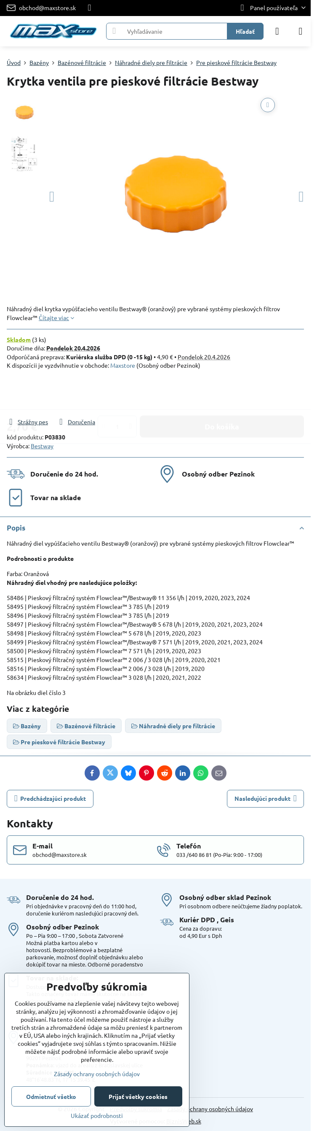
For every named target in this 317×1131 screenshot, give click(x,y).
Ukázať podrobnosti (97, 1115)
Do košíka (222, 393)
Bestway (42, 446)
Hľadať (245, 31)
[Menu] (300, 31)
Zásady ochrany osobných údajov (210, 1108)
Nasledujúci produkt (265, 798)
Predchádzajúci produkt (50, 798)
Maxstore (122, 365)
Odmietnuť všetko (51, 1096)
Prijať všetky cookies (138, 1096)
